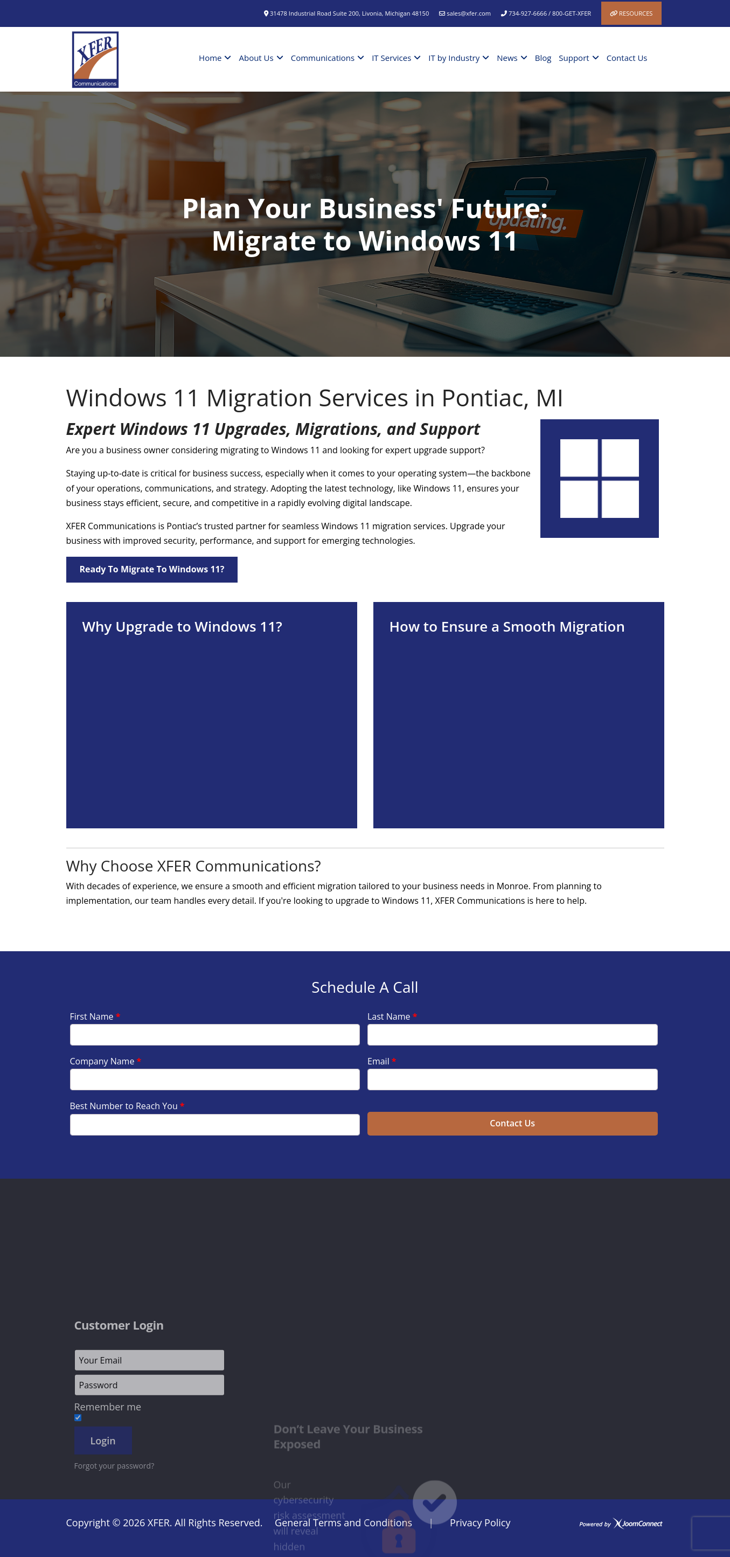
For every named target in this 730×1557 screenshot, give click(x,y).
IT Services (391, 57)
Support (574, 57)
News (507, 57)
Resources (635, 13)
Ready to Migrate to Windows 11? (152, 569)
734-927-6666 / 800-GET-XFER (550, 13)
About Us (256, 57)
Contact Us (627, 57)
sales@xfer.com (469, 13)
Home (210, 57)
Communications (322, 57)
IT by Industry (453, 57)
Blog (543, 57)
